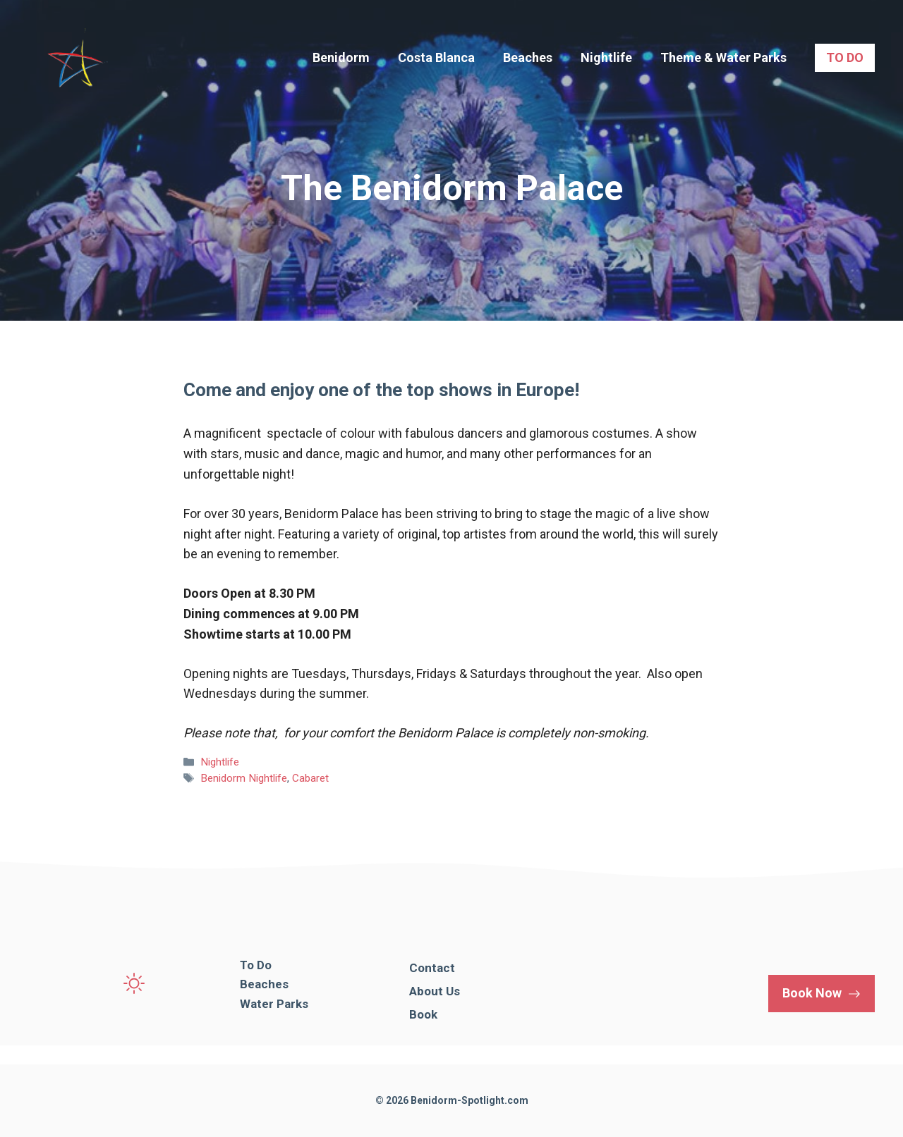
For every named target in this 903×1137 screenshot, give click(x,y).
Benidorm (341, 57)
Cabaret (310, 778)
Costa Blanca (436, 57)
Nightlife (606, 57)
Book (423, 1014)
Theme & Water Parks (723, 57)
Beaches (527, 57)
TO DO (844, 57)
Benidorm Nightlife (243, 778)
